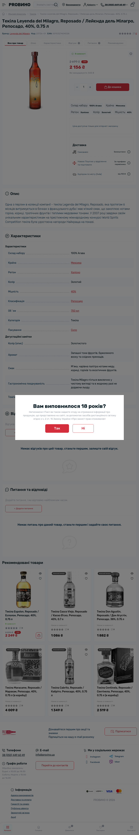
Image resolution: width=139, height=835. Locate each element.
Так (57, 428)
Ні (83, 428)
